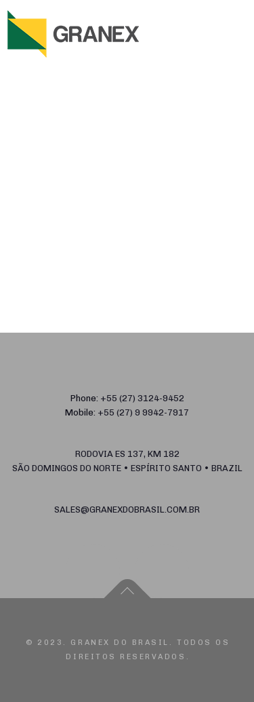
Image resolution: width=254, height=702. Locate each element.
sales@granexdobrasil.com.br (127, 509)
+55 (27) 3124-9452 (142, 398)
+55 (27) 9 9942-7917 (143, 412)
